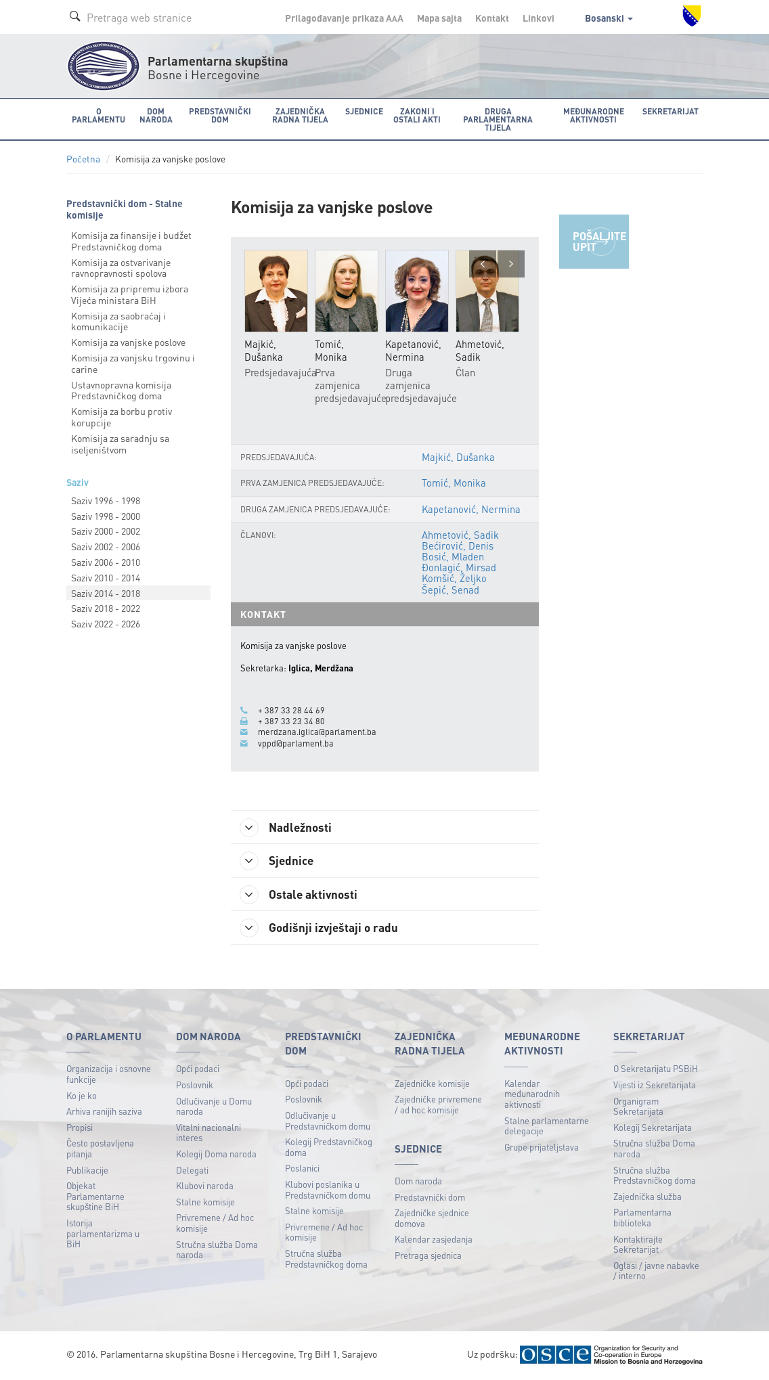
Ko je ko (81, 1097)
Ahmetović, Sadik (459, 535)
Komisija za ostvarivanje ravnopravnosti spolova (121, 267)
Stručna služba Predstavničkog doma (326, 1260)
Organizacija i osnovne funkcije (108, 1075)
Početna (83, 158)
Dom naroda (418, 1182)
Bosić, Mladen (452, 556)
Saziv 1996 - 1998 (105, 499)
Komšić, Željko (454, 579)
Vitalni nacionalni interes (208, 1134)
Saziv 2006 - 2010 (105, 562)
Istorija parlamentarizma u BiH (102, 1234)
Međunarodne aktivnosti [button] (594, 115)
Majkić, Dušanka (457, 457)
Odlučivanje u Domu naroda (214, 1107)
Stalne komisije (205, 1203)
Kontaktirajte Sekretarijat (638, 1245)
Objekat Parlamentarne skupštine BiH (95, 1197)
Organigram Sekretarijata (638, 1107)
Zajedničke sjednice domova (432, 1219)
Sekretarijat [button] (671, 111)
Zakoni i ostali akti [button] (415, 115)
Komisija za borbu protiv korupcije (121, 416)
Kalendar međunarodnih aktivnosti (532, 1095)
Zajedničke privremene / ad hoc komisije (438, 1105)
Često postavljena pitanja (100, 1149)
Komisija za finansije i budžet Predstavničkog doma (131, 240)
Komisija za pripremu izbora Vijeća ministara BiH (129, 294)
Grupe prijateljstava (541, 1148)
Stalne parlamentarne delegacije (546, 1127)
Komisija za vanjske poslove (128, 342)
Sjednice (279, 861)
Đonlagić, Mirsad (458, 568)
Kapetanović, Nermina (471, 509)
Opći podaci (197, 1069)
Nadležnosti (288, 827)
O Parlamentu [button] (98, 115)
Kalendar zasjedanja (434, 1241)
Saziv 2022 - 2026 (105, 623)
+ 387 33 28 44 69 (291, 710)
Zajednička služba (647, 1197)
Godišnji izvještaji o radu (322, 929)
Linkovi (538, 18)
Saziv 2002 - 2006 (105, 546)
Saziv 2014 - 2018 (105, 592)
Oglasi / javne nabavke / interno (656, 1272)
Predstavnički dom (430, 1198)
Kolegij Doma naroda (216, 1155)
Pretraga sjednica (428, 1256)
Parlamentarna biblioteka (642, 1218)
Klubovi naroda (205, 1187)
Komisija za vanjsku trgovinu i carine (133, 363)
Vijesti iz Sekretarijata (654, 1086)
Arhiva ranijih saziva (104, 1112)
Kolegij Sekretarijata (652, 1128)
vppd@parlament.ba (296, 743)
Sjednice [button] (361, 111)
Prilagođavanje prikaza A (344, 18)
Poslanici (302, 1169)
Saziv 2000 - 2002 (105, 531)
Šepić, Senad (450, 589)
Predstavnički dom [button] (218, 115)
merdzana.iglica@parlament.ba (317, 732)
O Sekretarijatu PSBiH (655, 1069)
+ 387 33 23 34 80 (291, 720)
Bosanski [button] (609, 18)
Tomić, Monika (453, 483)
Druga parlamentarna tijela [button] (497, 119)
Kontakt (492, 18)
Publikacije (87, 1171)
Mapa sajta (439, 18)
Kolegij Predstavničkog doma (328, 1148)
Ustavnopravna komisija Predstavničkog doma (121, 389)
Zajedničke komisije (432, 1084)
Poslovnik (194, 1086)
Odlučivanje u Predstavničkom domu (327, 1122)
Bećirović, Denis (456, 545)
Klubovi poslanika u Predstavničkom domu (327, 1191)
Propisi (79, 1128)
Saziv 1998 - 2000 (105, 515)
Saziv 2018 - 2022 (105, 608)
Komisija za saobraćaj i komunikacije (118, 320)
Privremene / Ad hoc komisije (215, 1224)
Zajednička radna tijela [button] (298, 115)
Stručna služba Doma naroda (217, 1251)
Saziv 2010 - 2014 (105, 577)
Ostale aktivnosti (301, 895)
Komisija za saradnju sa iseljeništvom (120, 443)
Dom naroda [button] (154, 115)
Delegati (192, 1171)
